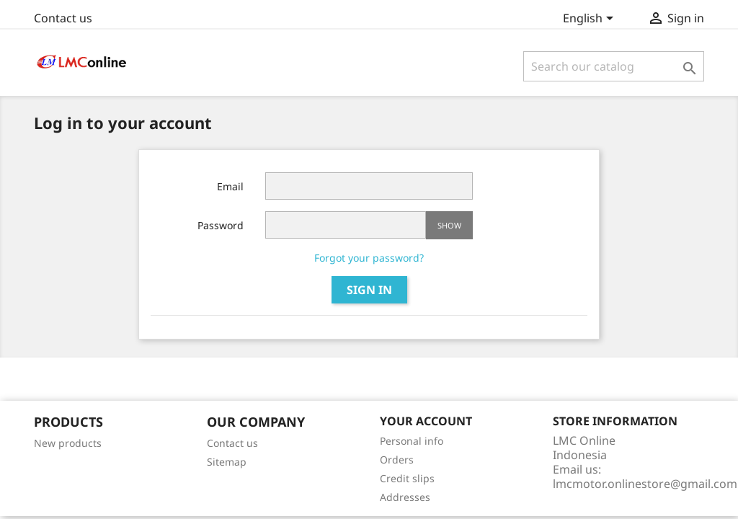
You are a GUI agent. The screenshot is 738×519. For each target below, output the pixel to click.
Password (220, 225)
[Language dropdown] (590, 19)
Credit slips (407, 478)
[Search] (613, 66)
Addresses (405, 497)
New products (68, 443)
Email (230, 186)
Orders (397, 459)
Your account (426, 421)
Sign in (369, 290)
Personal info (411, 441)
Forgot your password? (369, 258)
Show (449, 225)
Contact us (63, 18)
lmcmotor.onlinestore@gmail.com (645, 484)
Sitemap (226, 462)
